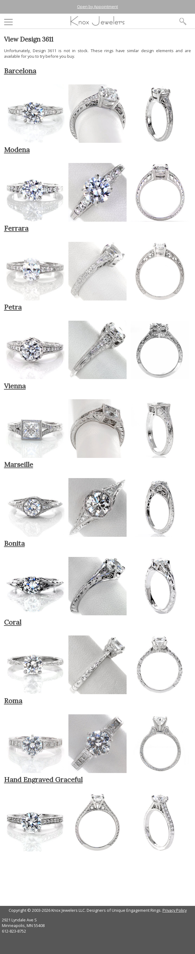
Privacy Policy (174, 910)
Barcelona (20, 70)
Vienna (15, 386)
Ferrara (16, 228)
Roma (13, 700)
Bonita (14, 543)
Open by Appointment (97, 6)
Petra (13, 307)
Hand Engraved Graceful (43, 779)
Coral (12, 622)
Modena (17, 149)
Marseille (18, 464)
